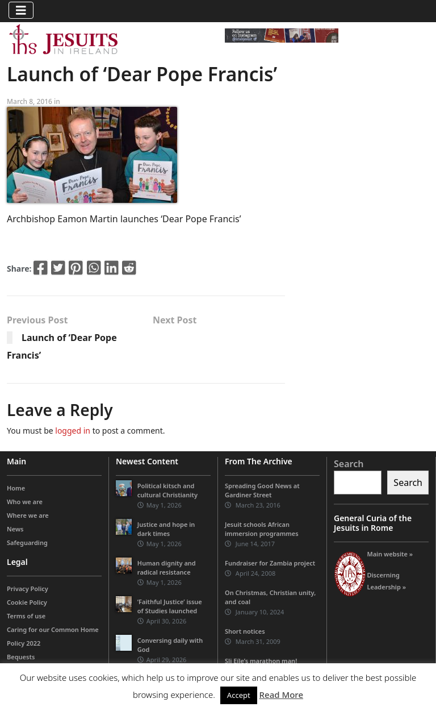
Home (16, 488)
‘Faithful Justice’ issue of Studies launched (169, 606)
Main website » (390, 554)
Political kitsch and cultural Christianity (167, 490)
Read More (281, 694)
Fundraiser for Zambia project (270, 563)
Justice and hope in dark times (166, 529)
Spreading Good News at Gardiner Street (262, 490)
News (15, 529)
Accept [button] (238, 695)
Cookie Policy (27, 602)
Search (348, 464)
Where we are (28, 515)
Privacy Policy (27, 588)
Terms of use (26, 616)
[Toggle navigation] (21, 10)
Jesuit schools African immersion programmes (262, 529)
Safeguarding (27, 542)
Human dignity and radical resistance (166, 567)
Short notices (245, 631)
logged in (72, 430)
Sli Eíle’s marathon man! (261, 660)
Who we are (25, 501)
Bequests (21, 656)
